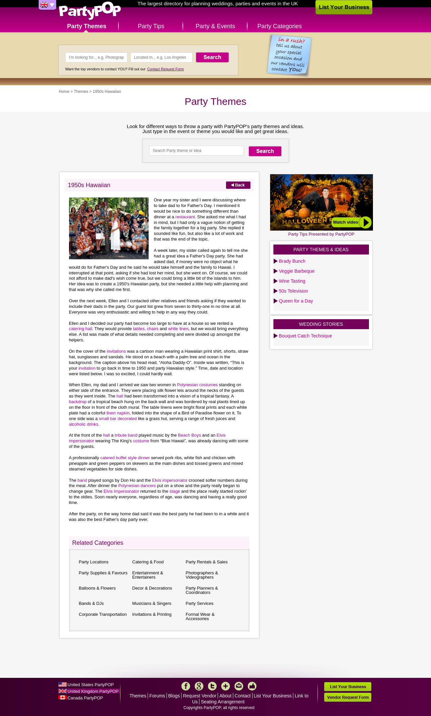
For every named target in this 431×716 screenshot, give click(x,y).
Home (64, 91)
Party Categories (279, 26)
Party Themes (86, 26)
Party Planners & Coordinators (202, 590)
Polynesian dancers (137, 485)
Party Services (200, 603)
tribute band (127, 435)
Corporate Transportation (103, 614)
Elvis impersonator (170, 480)
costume (141, 440)
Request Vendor (199, 695)
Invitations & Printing (152, 614)
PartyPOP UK (89, 11)
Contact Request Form (165, 69)
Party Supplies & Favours (103, 572)
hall (120, 396)
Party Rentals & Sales (207, 561)
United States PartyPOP (91, 684)
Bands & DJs (91, 603)
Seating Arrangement (223, 701)
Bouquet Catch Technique (305, 335)
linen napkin (118, 412)
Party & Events (215, 26)
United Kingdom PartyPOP (93, 691)
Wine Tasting (292, 281)
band (83, 480)
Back (238, 185)
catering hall (80, 328)
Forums (157, 695)
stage (175, 491)
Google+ (199, 686)
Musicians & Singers (152, 603)
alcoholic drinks (84, 424)
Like (252, 686)
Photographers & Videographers (202, 575)
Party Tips (151, 26)
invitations (117, 351)
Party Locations (94, 561)
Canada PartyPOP (85, 697)
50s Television (293, 291)
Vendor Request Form (348, 697)
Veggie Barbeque (297, 271)
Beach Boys (190, 435)
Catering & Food (148, 561)
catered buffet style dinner (125, 457)
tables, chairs (146, 328)
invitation (87, 368)
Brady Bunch (292, 261)
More (225, 686)
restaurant (185, 216)
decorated (127, 418)
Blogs (174, 695)
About (225, 695)
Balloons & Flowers (97, 588)
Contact (243, 695)
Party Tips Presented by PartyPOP (321, 234)
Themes (81, 91)
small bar (108, 418)
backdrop (78, 401)
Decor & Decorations (152, 588)
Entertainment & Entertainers (147, 575)
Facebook (185, 686)
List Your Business (273, 695)
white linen (178, 328)
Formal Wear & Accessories (200, 616)
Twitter (212, 686)
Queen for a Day (296, 301)
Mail (239, 686)
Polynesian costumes (198, 384)
